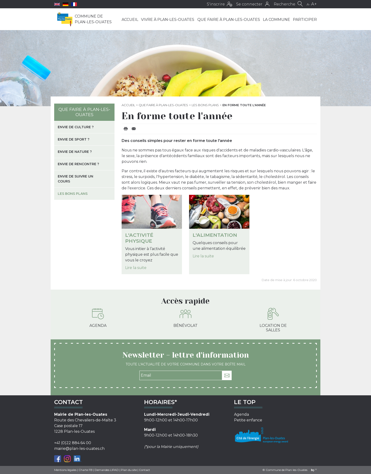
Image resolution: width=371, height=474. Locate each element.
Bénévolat (185, 318)
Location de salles (273, 320)
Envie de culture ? (76, 127)
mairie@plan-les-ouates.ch (79, 448)
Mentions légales (65, 470)
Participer (305, 19)
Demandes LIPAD (107, 470)
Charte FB (86, 470)
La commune (276, 19)
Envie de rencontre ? (78, 164)
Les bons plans (205, 105)
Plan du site (129, 470)
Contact (144, 470)
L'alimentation (215, 235)
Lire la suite (135, 267)
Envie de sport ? (73, 139)
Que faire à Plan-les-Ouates (228, 19)
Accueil (130, 19)
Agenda (97, 318)
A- (308, 4)
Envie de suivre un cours (75, 178)
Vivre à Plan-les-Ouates (167, 19)
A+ (314, 4)
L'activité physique (139, 238)
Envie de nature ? (75, 152)
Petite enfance (248, 420)
